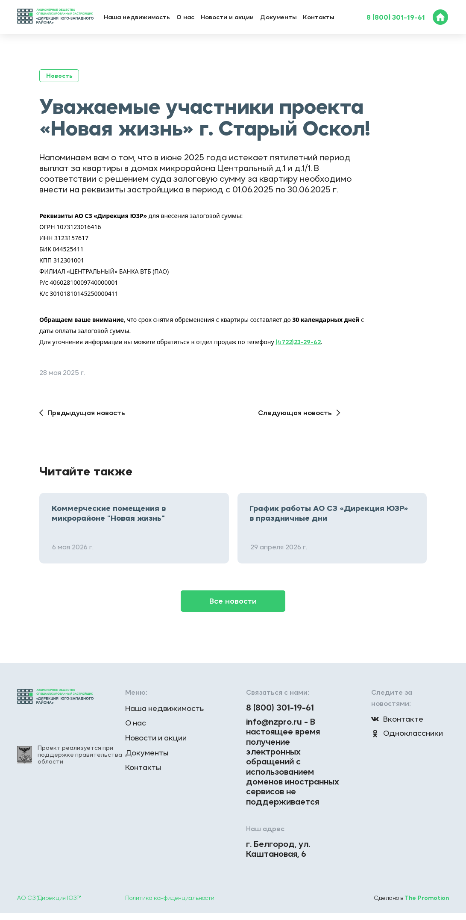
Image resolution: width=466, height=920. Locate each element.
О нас (185, 17)
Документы (278, 17)
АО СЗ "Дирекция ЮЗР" (49, 905)
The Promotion (426, 905)
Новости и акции (227, 17)
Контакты (318, 17)
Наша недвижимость (137, 17)
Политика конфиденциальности (170, 905)
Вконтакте (397, 718)
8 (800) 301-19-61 (395, 17)
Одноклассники (408, 733)
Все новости (233, 600)
